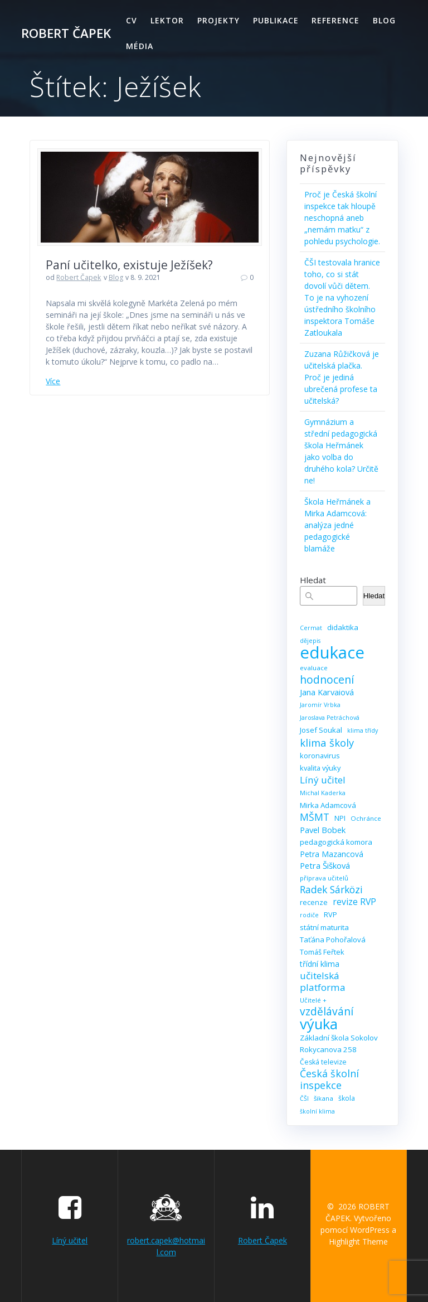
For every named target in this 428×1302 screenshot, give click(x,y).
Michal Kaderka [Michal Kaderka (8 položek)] (323, 793)
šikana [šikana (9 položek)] (323, 1098)
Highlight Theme (358, 1241)
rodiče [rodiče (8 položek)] (309, 915)
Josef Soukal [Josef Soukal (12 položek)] (321, 730)
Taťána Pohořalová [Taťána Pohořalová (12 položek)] (333, 940)
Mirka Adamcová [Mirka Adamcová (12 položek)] (328, 805)
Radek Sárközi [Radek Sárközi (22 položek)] (331, 890)
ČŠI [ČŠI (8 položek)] (304, 1098)
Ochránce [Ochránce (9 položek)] (366, 818)
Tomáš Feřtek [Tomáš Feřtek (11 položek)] (322, 952)
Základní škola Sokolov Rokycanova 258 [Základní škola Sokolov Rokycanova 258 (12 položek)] (339, 1043)
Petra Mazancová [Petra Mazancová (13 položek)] (331, 854)
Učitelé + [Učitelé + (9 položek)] (313, 1000)
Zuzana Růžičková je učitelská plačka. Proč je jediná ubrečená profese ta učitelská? (341, 377)
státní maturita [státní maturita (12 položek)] (324, 927)
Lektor (167, 20)
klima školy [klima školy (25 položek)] (327, 742)
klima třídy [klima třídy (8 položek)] (362, 730)
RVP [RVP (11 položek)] (330, 914)
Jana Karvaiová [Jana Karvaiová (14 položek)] (327, 692)
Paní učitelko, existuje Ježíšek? (129, 265)
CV (131, 20)
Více (53, 381)
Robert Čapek (78, 277)
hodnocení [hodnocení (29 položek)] (327, 679)
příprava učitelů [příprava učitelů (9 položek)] (324, 878)
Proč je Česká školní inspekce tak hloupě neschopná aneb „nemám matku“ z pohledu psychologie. (342, 217)
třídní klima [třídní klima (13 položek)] (319, 964)
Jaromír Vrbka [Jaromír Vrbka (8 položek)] (320, 705)
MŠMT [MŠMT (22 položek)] (314, 817)
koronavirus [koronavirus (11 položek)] (320, 756)
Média (139, 46)
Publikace (276, 20)
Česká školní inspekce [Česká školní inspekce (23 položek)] (329, 1079)
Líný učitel (69, 1240)
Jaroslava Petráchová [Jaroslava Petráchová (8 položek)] (329, 718)
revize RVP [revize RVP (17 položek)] (354, 902)
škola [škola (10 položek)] (346, 1098)
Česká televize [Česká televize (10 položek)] (323, 1062)
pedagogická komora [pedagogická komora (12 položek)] (336, 842)
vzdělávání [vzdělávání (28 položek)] (326, 1012)
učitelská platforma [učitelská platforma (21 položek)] (323, 981)
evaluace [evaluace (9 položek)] (314, 668)
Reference (335, 20)
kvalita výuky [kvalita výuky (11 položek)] (320, 768)
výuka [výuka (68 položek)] (319, 1024)
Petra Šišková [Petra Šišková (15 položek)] (325, 865)
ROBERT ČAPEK (66, 33)
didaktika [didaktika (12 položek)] (342, 627)
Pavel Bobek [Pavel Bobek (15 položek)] (323, 829)
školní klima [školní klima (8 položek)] (317, 1111)
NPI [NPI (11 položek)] (340, 818)
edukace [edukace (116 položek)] (332, 653)
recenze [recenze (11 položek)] (314, 902)
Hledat (313, 579)
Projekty (218, 20)
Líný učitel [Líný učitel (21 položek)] (323, 780)
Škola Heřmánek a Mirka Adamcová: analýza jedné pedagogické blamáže (337, 525)
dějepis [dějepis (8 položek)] (310, 641)
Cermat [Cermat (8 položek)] (311, 628)
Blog (384, 20)
